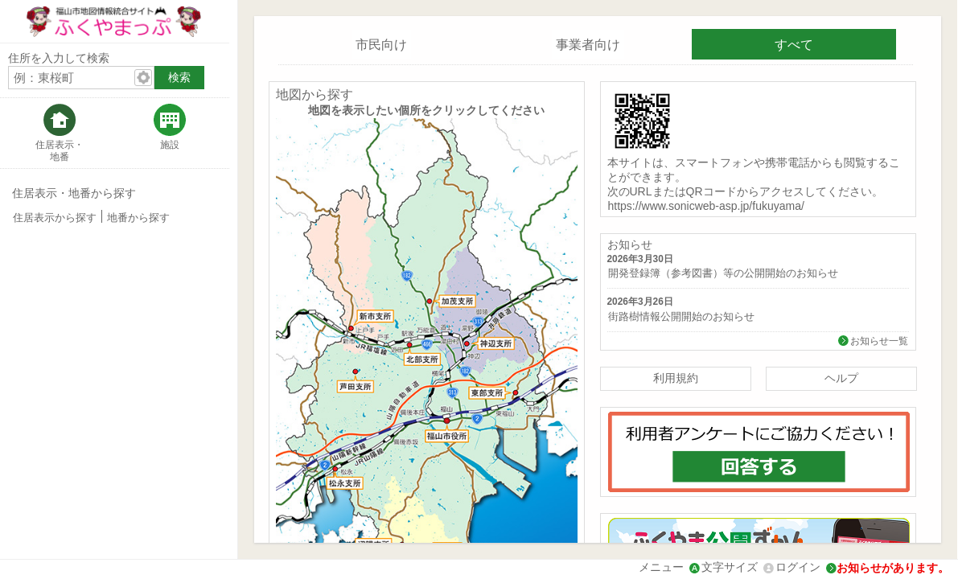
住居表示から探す (55, 218)
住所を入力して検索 (58, 57)
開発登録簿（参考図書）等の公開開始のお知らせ (723, 273)
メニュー (661, 567)
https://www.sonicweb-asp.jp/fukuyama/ (706, 205)
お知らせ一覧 (879, 341)
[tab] (59, 133)
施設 (169, 144)
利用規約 (675, 378)
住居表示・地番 (59, 150)
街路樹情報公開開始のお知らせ (681, 316)
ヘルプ (841, 378)
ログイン (797, 567)
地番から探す (138, 218)
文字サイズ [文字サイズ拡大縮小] (729, 567)
